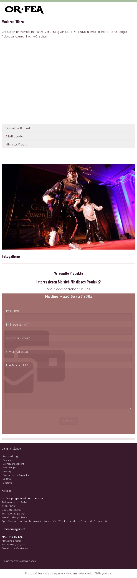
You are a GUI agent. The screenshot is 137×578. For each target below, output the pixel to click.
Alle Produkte (14, 136)
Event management (13, 464)
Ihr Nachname (16, 324)
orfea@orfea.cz (19, 517)
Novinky (7, 471)
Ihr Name (13, 311)
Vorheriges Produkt (18, 128)
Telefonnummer (17, 338)
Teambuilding (10, 456)
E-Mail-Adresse (17, 351)
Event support (10, 467)
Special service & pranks (16, 475)
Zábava (7, 479)
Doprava (7, 482)
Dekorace (8, 460)
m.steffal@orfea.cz (21, 548)
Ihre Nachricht (16, 365)
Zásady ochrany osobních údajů (20, 561)
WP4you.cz (103, 573)
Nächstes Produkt (17, 144)
